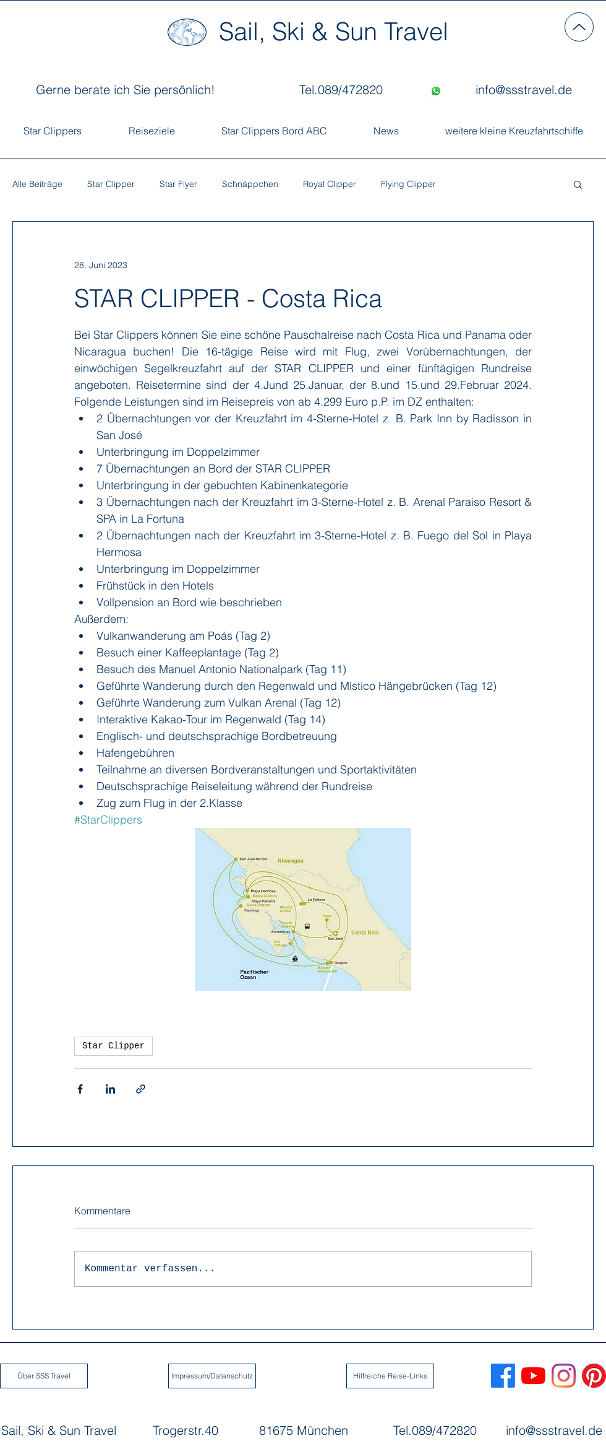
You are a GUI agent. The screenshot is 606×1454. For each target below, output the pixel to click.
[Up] (579, 26)
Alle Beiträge (37, 184)
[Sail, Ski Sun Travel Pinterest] (594, 1376)
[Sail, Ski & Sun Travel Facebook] (503, 1376)
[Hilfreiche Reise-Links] (390, 1376)
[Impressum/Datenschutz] (212, 1376)
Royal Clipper (329, 184)
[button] (578, 184)
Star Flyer (178, 184)
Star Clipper (111, 184)
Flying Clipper (408, 184)
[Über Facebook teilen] (80, 1089)
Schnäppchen (250, 184)
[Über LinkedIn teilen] (110, 1089)
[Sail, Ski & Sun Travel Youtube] (533, 1376)
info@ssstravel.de (554, 1430)
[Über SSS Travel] (44, 1376)
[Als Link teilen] (141, 1089)
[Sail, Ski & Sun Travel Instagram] (564, 1376)
